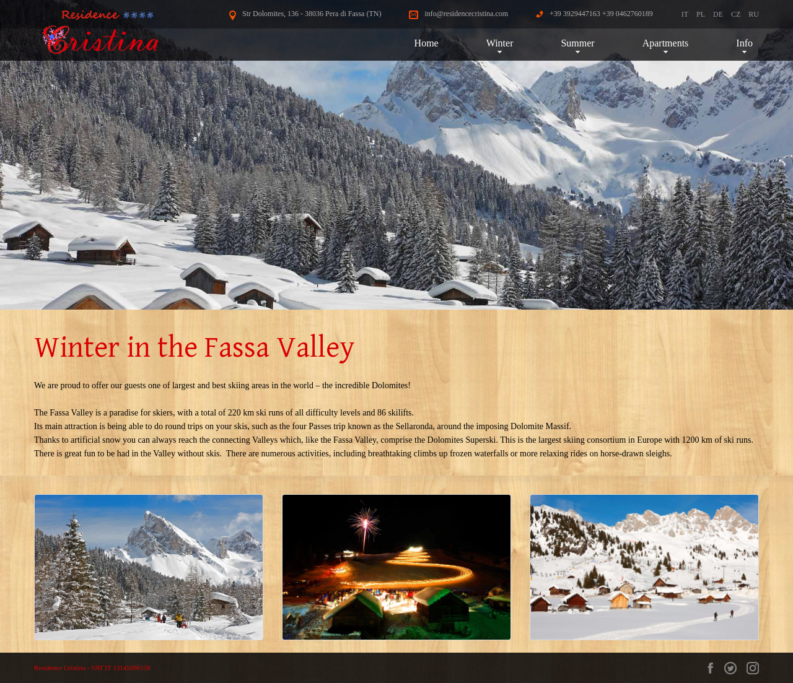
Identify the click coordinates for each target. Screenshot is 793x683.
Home (426, 43)
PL (700, 14)
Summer (577, 43)
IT (684, 14)
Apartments (665, 43)
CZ (735, 14)
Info (744, 43)
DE (718, 14)
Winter (500, 43)
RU (753, 14)
